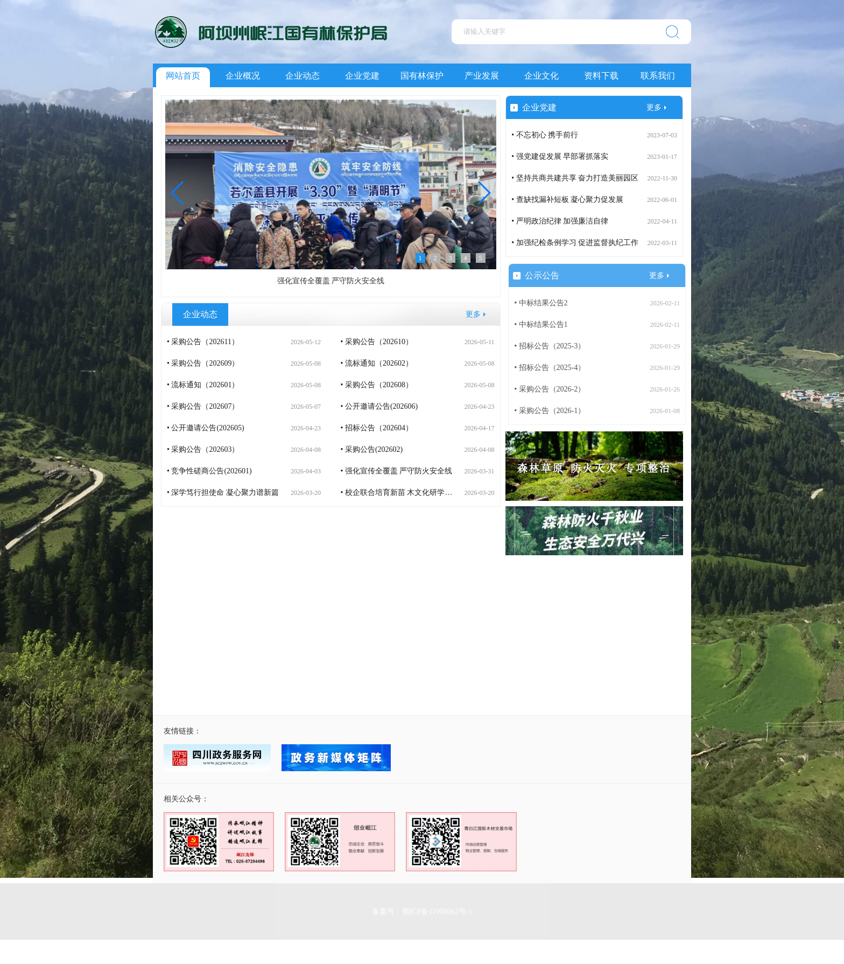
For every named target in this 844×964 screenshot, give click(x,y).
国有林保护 (422, 75)
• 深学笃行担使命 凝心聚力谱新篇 (223, 492)
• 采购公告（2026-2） (556, 389)
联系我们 (658, 75)
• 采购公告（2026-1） (556, 411)
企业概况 (243, 75)
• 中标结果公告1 (547, 324)
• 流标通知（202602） (376, 363)
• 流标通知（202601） (203, 385)
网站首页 (183, 75)
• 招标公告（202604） (376, 428)
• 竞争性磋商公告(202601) (209, 471)
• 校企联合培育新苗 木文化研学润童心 (403, 492)
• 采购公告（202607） (203, 406)
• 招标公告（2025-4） (556, 368)
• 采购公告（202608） (376, 385)
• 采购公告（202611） (203, 342)
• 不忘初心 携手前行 (544, 135)
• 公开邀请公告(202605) (205, 428)
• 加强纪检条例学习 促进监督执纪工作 (574, 243)
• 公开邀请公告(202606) (379, 406)
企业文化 (541, 75)
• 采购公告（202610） (376, 342)
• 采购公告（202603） (203, 449)
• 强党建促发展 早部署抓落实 (559, 156)
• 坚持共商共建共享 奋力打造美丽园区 (574, 178)
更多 (473, 314)
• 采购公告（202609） (203, 363)
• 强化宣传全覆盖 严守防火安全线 (396, 471)
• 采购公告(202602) (371, 449)
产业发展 (482, 75)
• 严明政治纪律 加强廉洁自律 (559, 221)
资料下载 (601, 75)
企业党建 (362, 75)
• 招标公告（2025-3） (556, 346)
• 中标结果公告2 (547, 303)
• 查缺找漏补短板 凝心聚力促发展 (567, 199)
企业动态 (302, 75)
